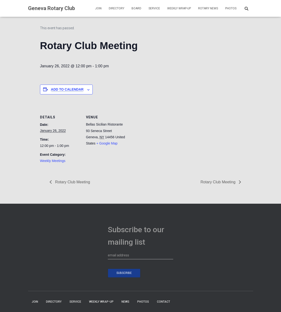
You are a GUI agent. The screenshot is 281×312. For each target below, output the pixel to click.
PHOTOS (230, 8)
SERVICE (154, 8)
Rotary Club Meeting (72, 182)
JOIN (98, 8)
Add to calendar (67, 89)
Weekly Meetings (52, 161)
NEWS (125, 301)
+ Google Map (106, 143)
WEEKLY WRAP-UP (179, 8)
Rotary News (208, 8)
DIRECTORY (116, 8)
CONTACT (163, 301)
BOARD (136, 8)
